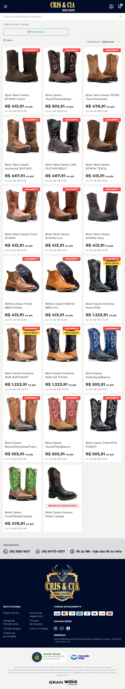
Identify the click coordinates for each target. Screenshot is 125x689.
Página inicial (11, 24)
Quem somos (11, 612)
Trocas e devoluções (36, 622)
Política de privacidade (9, 635)
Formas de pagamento (36, 614)
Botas (25, 24)
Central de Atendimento (11, 622)
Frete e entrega (39, 628)
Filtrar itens (36, 32)
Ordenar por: (94, 41)
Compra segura (12, 628)
